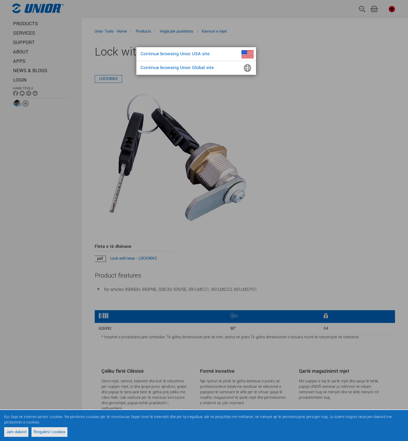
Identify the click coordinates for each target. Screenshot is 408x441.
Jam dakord (16, 432)
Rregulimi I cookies (49, 432)
